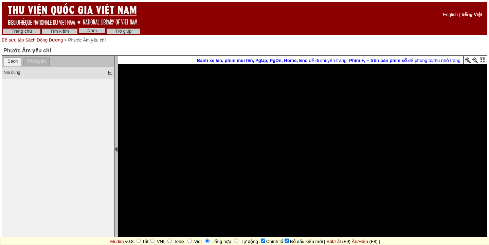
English (450, 14)
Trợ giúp (123, 31)
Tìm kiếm (59, 31)
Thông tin (36, 61)
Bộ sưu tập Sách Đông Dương (33, 40)
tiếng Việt (471, 14)
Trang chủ (22, 31)
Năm (92, 30)
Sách (12, 61)
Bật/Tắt (334, 241)
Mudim (117, 241)
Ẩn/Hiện (360, 241)
